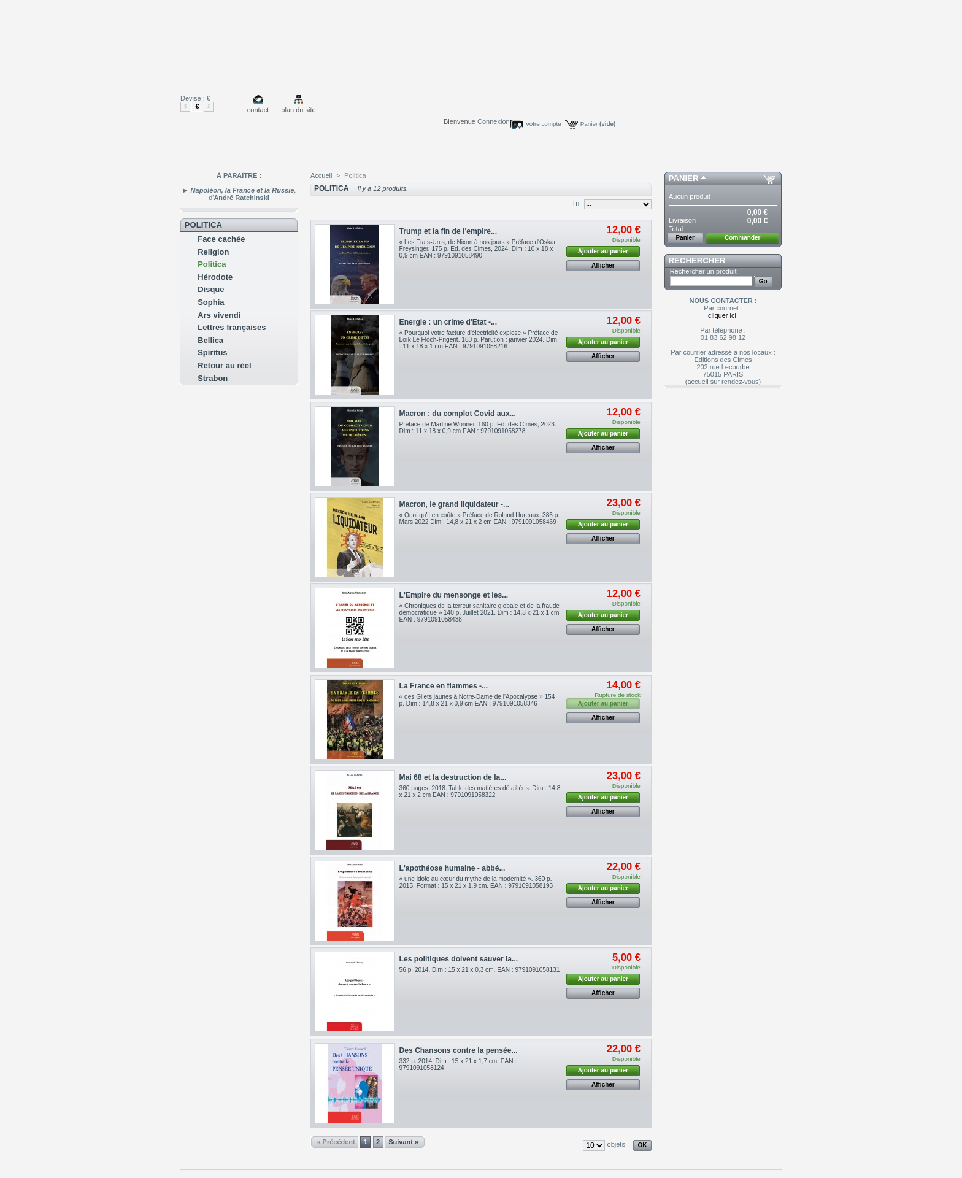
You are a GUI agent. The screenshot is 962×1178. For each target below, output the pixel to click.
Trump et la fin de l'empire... (448, 231)
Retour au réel (224, 365)
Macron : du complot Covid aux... (457, 413)
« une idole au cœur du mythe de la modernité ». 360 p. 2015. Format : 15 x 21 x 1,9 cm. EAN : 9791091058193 (476, 882)
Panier (598, 123)
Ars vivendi (219, 315)
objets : (618, 1144)
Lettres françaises (232, 327)
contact (258, 110)
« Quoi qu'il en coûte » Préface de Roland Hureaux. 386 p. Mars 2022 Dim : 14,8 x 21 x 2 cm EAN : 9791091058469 (479, 518)
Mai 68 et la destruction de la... (453, 777)
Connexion (493, 121)
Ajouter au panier (603, 251)
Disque (211, 289)
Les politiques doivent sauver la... (458, 959)
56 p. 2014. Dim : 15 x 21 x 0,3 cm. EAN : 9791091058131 (479, 969)
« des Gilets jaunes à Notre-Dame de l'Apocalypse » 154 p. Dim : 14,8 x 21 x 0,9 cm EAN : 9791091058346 (477, 700)
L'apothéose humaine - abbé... (452, 868)
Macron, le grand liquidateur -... (454, 504)
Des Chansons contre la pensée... (458, 1050)
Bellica (210, 340)
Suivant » (403, 1141)
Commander (742, 237)
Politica (212, 264)
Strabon (213, 378)
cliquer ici (722, 315)
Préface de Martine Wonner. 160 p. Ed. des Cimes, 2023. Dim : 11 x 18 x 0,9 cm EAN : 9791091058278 (477, 427)
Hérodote (215, 277)
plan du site (298, 110)
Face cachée (221, 239)
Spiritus (212, 352)
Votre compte (543, 123)
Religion (213, 251)
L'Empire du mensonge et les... (454, 595)
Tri (575, 203)
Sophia (211, 302)
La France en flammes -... (443, 686)
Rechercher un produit (703, 271)
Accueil (321, 175)
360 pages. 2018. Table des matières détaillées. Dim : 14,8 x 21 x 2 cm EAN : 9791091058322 (480, 791)
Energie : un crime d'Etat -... (448, 322)
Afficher (603, 265)
